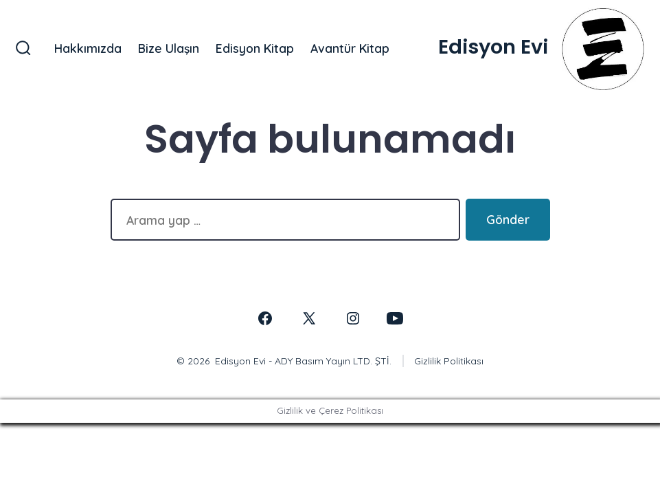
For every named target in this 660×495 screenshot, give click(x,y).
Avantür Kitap (349, 48)
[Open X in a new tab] (309, 318)
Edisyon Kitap (255, 48)
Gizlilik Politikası (448, 361)
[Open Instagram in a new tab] (353, 318)
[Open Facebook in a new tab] (265, 318)
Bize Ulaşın (168, 48)
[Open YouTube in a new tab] (395, 318)
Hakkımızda (88, 48)
